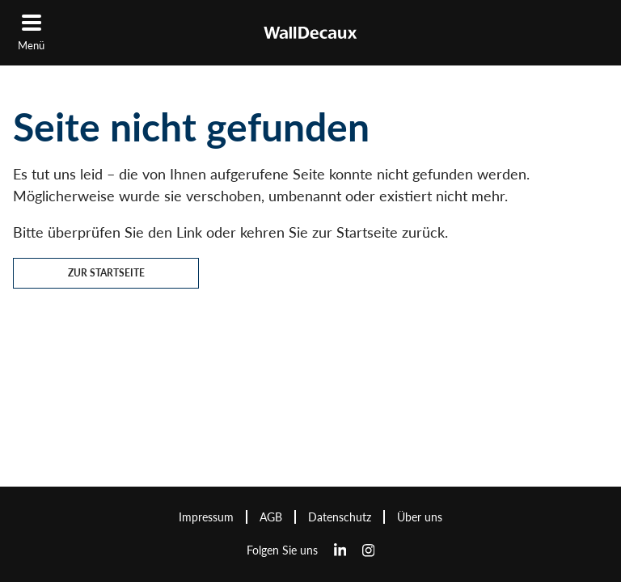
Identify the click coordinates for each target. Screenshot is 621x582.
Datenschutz (339, 517)
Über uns (419, 517)
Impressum (206, 517)
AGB (271, 517)
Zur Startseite (106, 273)
